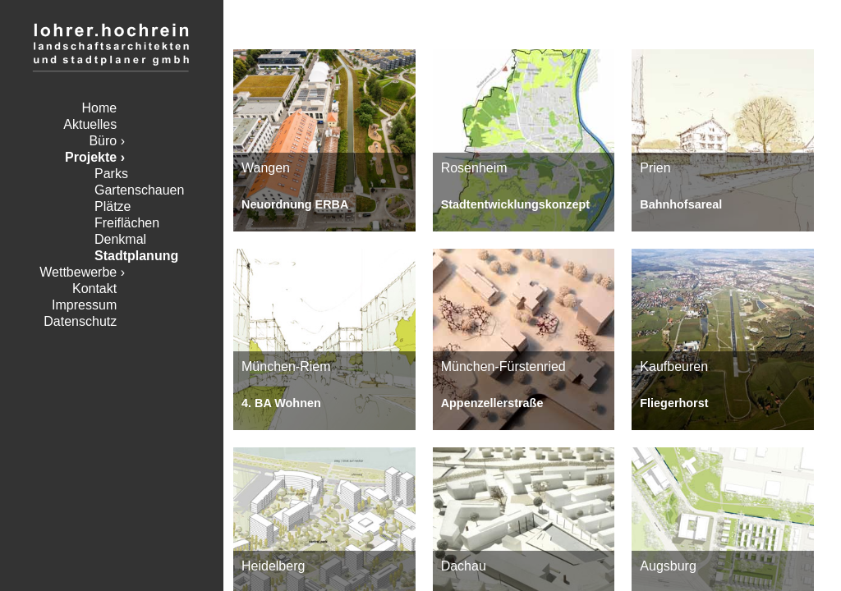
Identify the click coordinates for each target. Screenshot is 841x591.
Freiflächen (126, 223)
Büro (103, 141)
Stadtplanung (136, 256)
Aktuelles (90, 124)
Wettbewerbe (78, 272)
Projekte (91, 157)
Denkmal (120, 239)
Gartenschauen (139, 190)
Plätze (112, 206)
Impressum (84, 305)
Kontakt (94, 289)
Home (99, 108)
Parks (111, 174)
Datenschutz (80, 321)
